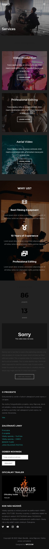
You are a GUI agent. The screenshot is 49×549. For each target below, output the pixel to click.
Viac (3, 417)
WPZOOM (29, 544)
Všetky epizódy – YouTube (12, 436)
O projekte (6, 433)
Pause (37, 32)
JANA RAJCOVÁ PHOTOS (12, 445)
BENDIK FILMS (8, 442)
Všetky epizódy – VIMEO (11, 439)
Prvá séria (6, 430)
